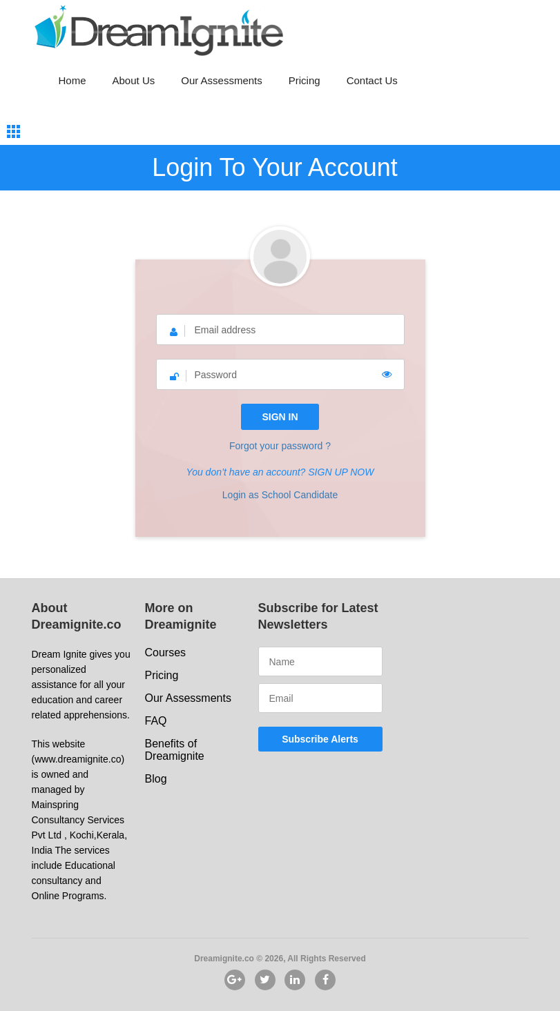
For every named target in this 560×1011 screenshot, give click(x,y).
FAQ (156, 721)
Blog (156, 779)
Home (72, 80)
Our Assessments (221, 80)
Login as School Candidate (280, 494)
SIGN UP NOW (341, 472)
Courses (165, 652)
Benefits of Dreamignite (174, 750)
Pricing (304, 80)
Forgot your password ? (280, 445)
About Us (134, 80)
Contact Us (372, 80)
